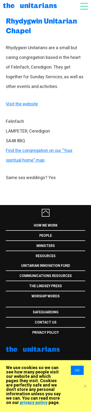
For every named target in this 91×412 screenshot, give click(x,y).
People (45, 235)
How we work (46, 225)
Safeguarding (45, 312)
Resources (46, 256)
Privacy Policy (45, 332)
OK (77, 370)
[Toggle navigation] (84, 8)
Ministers (45, 245)
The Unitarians (30, 5)
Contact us (46, 322)
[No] (85, 386)
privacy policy (34, 402)
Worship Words (46, 296)
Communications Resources (45, 275)
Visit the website (22, 104)
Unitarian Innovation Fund (45, 265)
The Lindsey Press (45, 286)
